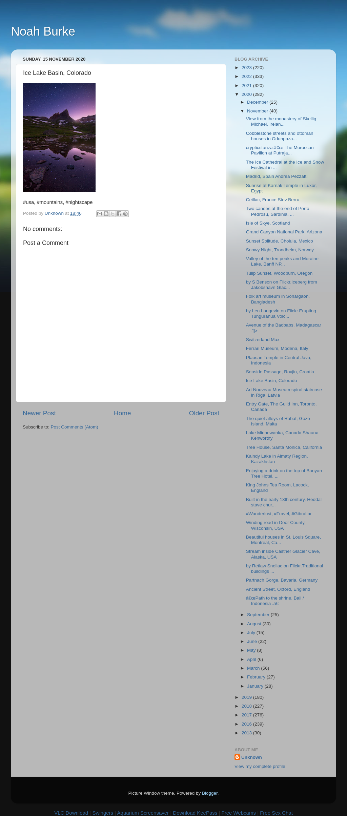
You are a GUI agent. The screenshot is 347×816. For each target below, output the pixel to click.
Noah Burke (43, 31)
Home (122, 413)
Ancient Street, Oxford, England (278, 589)
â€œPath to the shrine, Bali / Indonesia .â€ (275, 600)
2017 (247, 714)
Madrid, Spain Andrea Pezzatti (277, 176)
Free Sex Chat (276, 813)
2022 (247, 76)
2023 (247, 67)
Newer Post (39, 413)
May (252, 650)
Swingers (102, 813)
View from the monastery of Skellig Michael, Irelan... (281, 121)
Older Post (204, 413)
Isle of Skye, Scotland (268, 223)
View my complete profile (259, 766)
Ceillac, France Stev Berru (273, 199)
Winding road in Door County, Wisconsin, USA (276, 525)
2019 (247, 697)
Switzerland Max (263, 339)
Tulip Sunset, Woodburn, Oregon (279, 273)
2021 (247, 85)
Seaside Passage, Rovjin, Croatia (280, 371)
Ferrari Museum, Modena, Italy (277, 348)
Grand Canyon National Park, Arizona (284, 231)
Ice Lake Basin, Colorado (271, 380)
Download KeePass (195, 813)
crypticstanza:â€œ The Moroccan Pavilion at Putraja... (280, 150)
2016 (247, 724)
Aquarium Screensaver (143, 813)
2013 (247, 732)
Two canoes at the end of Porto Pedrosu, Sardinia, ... (277, 211)
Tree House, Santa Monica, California (284, 447)
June (252, 641)
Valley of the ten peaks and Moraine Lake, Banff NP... (282, 261)
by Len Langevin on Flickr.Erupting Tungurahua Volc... (281, 313)
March (254, 668)
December (258, 102)
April (252, 659)
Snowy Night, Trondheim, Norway (280, 249)
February (257, 676)
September (259, 614)
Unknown (251, 757)
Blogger (210, 793)
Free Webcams (239, 813)
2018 (247, 706)
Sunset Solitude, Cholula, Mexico (279, 241)
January (256, 686)
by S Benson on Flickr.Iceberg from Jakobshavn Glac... (281, 284)
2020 (247, 94)
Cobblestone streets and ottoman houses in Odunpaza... (279, 136)
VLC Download (71, 813)
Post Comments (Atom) (74, 427)
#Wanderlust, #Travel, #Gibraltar (279, 513)
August (255, 623)
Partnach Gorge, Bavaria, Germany (282, 580)
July (252, 632)
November (258, 110)
